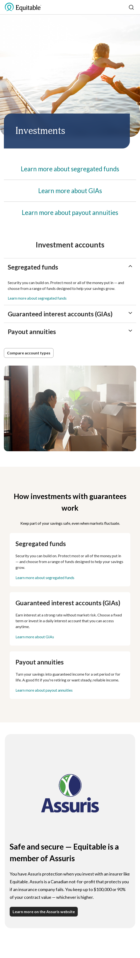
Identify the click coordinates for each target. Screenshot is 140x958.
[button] (29, 353)
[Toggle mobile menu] (123, 7)
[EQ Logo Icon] (23, 7)
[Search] (131, 7)
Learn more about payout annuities (44, 690)
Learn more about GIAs (35, 636)
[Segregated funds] (70, 169)
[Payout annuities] (70, 212)
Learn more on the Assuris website (44, 911)
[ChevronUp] (130, 266)
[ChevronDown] (130, 313)
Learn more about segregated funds (37, 298)
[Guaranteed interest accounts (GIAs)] (70, 191)
